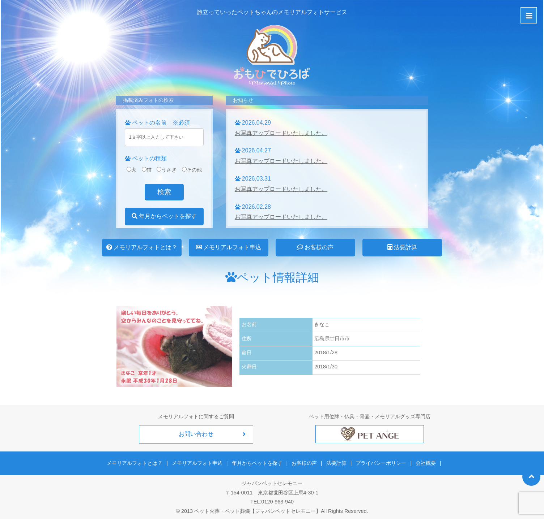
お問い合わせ (196, 434)
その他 (192, 170)
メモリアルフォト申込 (228, 247)
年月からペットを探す (164, 216)
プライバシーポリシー (379, 462)
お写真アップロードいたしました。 (281, 133)
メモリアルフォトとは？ (141, 247)
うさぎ (167, 170)
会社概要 (423, 462)
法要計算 (402, 247)
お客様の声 (315, 247)
